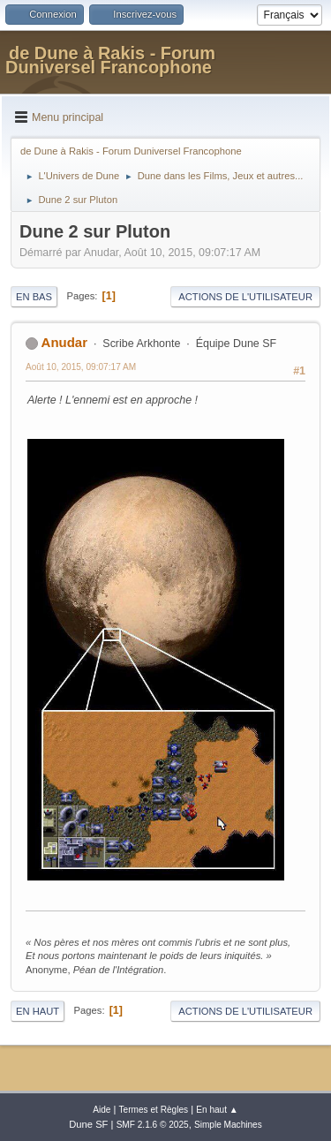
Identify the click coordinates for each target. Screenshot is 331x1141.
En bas (34, 296)
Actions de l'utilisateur (245, 296)
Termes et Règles (154, 1110)
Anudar (64, 342)
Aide (101, 1110)
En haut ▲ (217, 1110)
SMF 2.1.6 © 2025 (153, 1125)
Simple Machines (228, 1125)
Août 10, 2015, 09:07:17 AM (81, 367)
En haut (37, 1011)
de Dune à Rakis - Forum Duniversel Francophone (110, 60)
